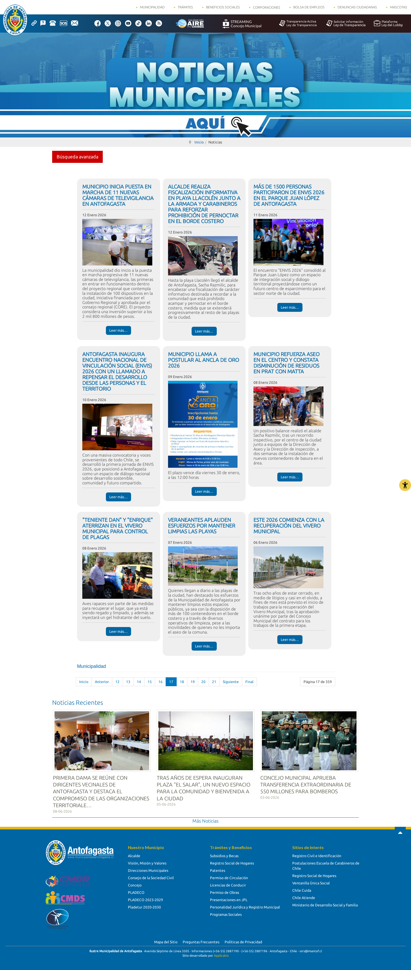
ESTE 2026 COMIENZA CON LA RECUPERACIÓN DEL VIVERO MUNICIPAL (288, 525)
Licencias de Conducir (228, 884)
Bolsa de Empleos (309, 7)
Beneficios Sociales (223, 7)
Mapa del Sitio (165, 941)
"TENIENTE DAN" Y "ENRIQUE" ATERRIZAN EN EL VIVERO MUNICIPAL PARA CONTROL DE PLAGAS (117, 528)
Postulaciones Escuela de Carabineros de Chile (325, 865)
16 (160, 682)
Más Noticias (205, 819)
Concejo (135, 884)
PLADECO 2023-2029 (145, 899)
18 (182, 682)
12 (117, 682)
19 (193, 682)
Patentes (217, 870)
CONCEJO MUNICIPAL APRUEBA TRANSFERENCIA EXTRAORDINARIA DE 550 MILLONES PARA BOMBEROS (305, 784)
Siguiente (231, 682)
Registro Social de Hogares (232, 862)
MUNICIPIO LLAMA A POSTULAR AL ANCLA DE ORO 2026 (203, 360)
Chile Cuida (301, 890)
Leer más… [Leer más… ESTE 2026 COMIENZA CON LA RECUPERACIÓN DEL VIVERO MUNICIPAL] (290, 640)
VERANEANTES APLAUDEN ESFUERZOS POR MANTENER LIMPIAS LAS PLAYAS (201, 525)
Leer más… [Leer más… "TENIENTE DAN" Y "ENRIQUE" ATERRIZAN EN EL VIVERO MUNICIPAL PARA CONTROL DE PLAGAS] (118, 631)
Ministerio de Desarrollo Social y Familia (325, 904)
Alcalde (134, 855)
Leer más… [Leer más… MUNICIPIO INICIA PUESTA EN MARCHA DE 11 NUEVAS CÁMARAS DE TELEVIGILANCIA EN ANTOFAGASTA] (118, 330)
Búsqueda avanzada (77, 156)
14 (139, 682)
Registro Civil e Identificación (316, 855)
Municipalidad (152, 7)
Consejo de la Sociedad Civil (151, 877)
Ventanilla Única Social (311, 882)
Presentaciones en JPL (228, 899)
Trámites (185, 7)
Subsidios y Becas (224, 855)
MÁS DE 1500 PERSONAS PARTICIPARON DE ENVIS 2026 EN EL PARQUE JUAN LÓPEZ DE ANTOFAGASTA (288, 195)
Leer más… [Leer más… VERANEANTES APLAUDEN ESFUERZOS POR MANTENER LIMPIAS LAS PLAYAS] (204, 646)
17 (171, 682)
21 (214, 682)
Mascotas (398, 7)
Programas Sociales (226, 914)
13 (128, 682)
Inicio (83, 682)
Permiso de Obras (224, 892)
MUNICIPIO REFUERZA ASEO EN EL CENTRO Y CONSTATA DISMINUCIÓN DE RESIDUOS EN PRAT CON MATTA (286, 362)
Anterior (102, 682)
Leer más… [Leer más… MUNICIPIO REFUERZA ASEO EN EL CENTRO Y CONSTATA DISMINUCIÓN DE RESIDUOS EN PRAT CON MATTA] (290, 477)
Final (249, 682)
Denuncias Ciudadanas (357, 7)
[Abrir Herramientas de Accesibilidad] (405, 485)
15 (150, 682)
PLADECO (136, 892)
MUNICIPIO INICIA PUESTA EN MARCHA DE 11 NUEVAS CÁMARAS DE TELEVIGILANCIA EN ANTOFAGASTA (118, 195)
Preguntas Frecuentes (201, 941)
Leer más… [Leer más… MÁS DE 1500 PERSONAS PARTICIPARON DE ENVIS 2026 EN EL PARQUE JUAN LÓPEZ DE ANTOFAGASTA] (290, 307)
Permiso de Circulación (229, 877)
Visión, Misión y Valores (147, 862)
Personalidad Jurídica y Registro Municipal (245, 906)
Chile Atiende (303, 897)
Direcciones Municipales (148, 870)
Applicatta (221, 954)
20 (203, 682)
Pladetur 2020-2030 (144, 906)
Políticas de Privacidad (243, 941)
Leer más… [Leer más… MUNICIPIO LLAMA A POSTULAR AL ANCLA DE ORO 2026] (204, 491)
